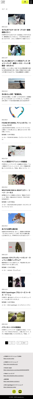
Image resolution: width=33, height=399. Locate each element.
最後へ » (25, 343)
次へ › (19, 343)
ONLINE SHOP (25, 2)
